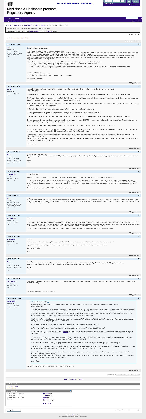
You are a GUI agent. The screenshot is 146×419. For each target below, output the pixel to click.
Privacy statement (130, 410)
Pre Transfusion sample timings (19, 38)
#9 (138, 278)
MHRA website (120, 410)
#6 (138, 215)
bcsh (11, 386)
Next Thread (78, 379)
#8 (138, 258)
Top (139, 374)
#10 (138, 298)
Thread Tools (128, 41)
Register (135, 1)
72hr (8, 386)
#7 (138, 236)
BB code (46, 393)
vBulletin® (72, 415)
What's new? (18, 18)
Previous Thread (69, 379)
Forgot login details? (134, 4)
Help (129, 1)
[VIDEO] (45, 399)
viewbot (65, 332)
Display (136, 41)
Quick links (23, 21)
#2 (138, 86)
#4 (138, 171)
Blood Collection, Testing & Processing (35, 25)
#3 (138, 151)
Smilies (45, 395)
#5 (138, 195)
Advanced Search (136, 21)
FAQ (8, 21)
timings (16, 386)
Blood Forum (17, 25)
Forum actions (14, 21)
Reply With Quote (134, 83)
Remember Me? (109, 3)
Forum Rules (47, 403)
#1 (138, 44)
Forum (9, 18)
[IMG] (45, 397)
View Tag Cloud (11, 388)
